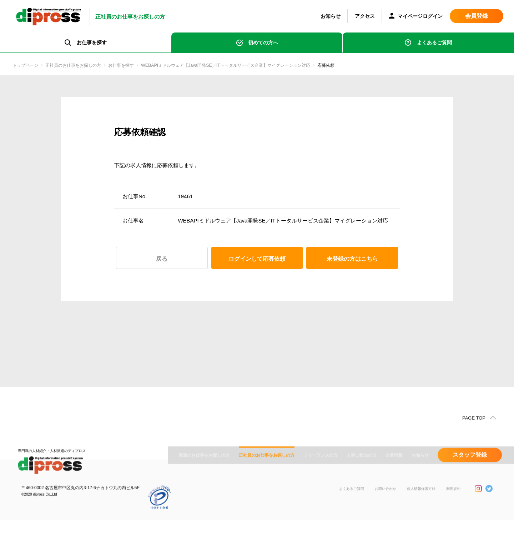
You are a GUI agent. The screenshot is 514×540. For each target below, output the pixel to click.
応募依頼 (395, 65)
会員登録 (476, 16)
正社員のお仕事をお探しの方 (86, 65)
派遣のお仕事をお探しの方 (204, 486)
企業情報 (394, 486)
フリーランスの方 (320, 486)
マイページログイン (416, 16)
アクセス (365, 16)
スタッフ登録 (470, 485)
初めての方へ (263, 42)
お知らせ (331, 16)
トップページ (28, 65)
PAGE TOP (473, 433)
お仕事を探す (144, 65)
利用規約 (451, 525)
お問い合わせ (375, 525)
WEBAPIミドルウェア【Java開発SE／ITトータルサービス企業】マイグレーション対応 (273, 65)
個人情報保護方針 (415, 525)
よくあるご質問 (434, 42)
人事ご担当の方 (362, 486)
